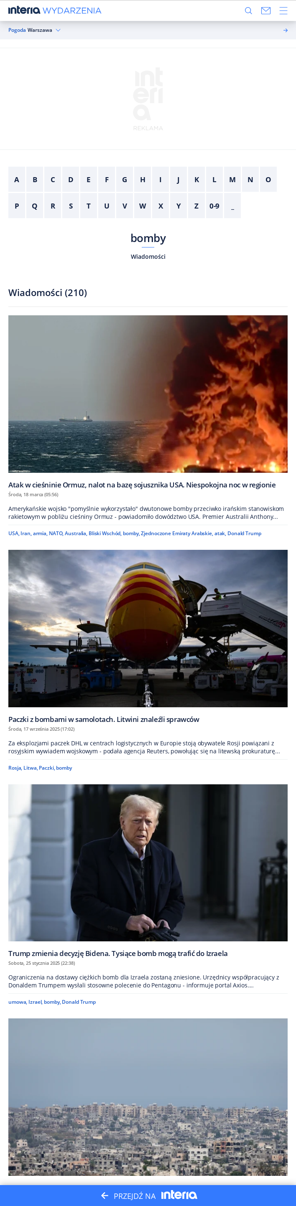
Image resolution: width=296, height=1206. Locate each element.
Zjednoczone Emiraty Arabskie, (177, 533)
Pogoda (17, 30)
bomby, (131, 533)
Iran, (25, 533)
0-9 (214, 206)
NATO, (56, 533)
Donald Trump (244, 533)
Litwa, (30, 767)
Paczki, (47, 767)
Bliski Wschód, (105, 533)
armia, (40, 533)
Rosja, (15, 767)
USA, (14, 533)
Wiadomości (148, 256)
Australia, (76, 533)
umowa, (17, 1001)
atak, (220, 533)
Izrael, (35, 1001)
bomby (148, 237)
